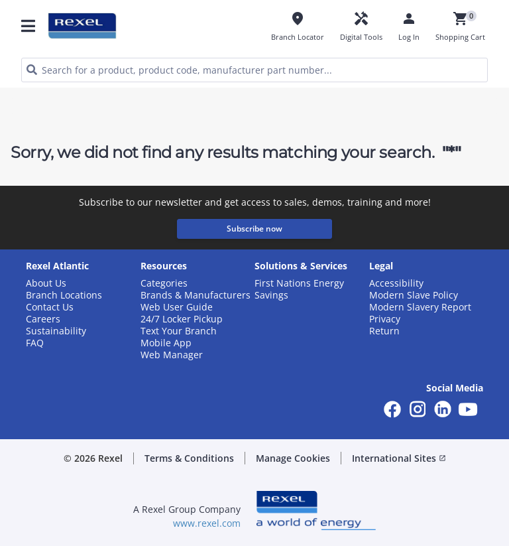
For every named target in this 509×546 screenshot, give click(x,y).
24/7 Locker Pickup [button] (182, 319)
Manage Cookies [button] (293, 458)
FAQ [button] (35, 343)
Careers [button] (43, 319)
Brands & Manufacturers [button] (196, 295)
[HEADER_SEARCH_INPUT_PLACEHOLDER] (254, 70)
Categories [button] (164, 283)
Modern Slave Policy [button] (413, 295)
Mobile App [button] (166, 343)
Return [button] (384, 331)
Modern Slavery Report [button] (420, 307)
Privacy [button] (384, 319)
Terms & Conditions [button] (189, 458)
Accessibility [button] (396, 283)
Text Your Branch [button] (179, 331)
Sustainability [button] (56, 331)
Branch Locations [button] (64, 295)
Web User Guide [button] (177, 307)
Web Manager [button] (172, 355)
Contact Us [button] (50, 307)
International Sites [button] (399, 458)
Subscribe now (254, 228)
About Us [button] (46, 283)
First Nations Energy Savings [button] (299, 289)
